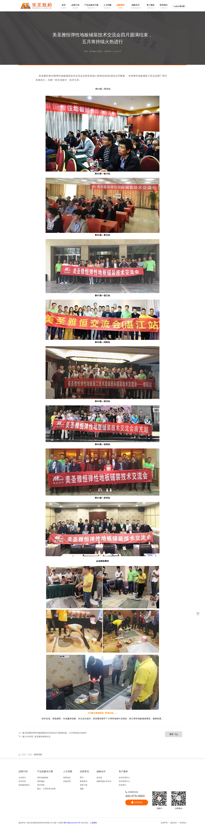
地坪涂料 (41, 785)
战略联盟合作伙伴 (104, 781)
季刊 (82, 777)
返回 (173, 734)
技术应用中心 (124, 777)
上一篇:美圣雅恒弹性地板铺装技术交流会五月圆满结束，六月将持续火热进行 (53, 733)
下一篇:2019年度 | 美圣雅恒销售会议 (34, 737)
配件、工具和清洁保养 (46, 789)
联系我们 (122, 785)
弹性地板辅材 (42, 777)
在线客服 (136, 802)
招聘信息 (67, 777)
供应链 (99, 777)
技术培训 (22, 781)
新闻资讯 (83, 781)
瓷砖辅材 (41, 781)
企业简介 (22, 777)
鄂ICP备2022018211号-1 (72, 823)
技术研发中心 (124, 781)
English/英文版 (179, 6)
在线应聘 (67, 781)
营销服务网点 (24, 785)
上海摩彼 (93, 823)
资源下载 (83, 785)
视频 (82, 789)
